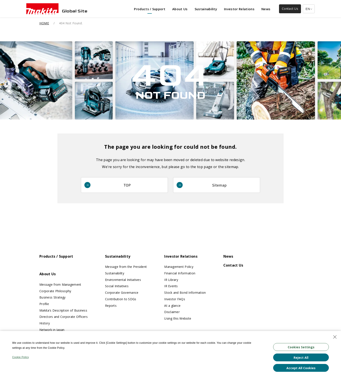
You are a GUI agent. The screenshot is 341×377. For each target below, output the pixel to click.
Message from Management (60, 284)
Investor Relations (180, 256)
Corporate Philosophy (55, 291)
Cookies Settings (301, 347)
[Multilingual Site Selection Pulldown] (309, 8)
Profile (44, 304)
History (44, 323)
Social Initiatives (117, 286)
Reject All (301, 357)
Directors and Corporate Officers (63, 317)
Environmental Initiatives (123, 280)
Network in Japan (51, 330)
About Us (47, 274)
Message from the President (126, 267)
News (228, 256)
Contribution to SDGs (120, 299)
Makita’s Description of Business (63, 310)
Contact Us (233, 265)
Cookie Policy (20, 357)
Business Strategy (52, 297)
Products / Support (56, 256)
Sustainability (117, 256)
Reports (111, 306)
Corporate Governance (122, 292)
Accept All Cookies (301, 368)
